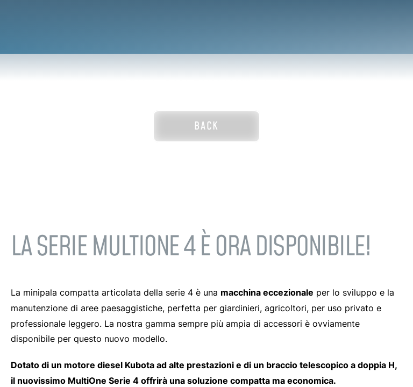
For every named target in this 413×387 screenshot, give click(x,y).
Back (206, 126)
